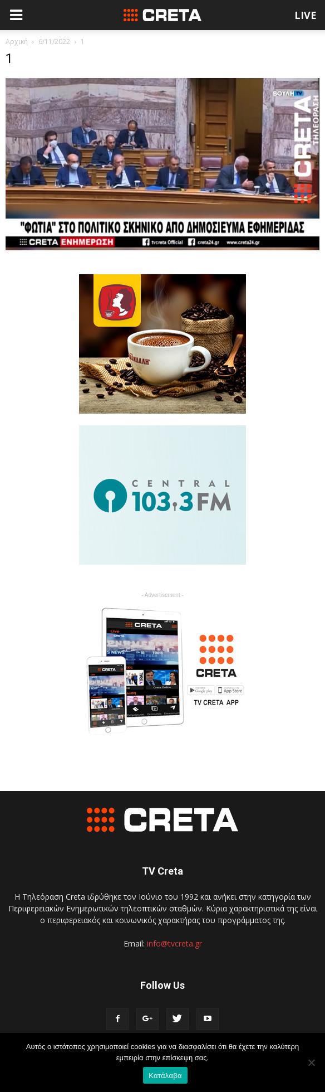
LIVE (305, 15)
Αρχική (17, 41)
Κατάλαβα (165, 1075)
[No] (311, 1062)
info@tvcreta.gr (174, 943)
